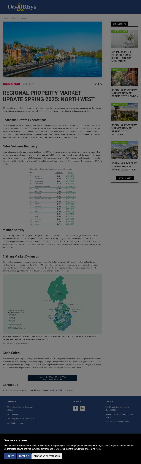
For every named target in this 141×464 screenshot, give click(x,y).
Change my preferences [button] (47, 456)
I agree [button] (10, 456)
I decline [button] (24, 456)
